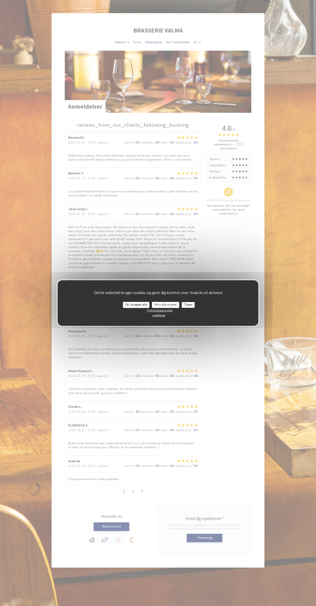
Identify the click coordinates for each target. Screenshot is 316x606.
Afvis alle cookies (165, 305)
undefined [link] (159, 315)
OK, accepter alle (136, 305)
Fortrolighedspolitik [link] (159, 310)
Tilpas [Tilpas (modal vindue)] (188, 305)
